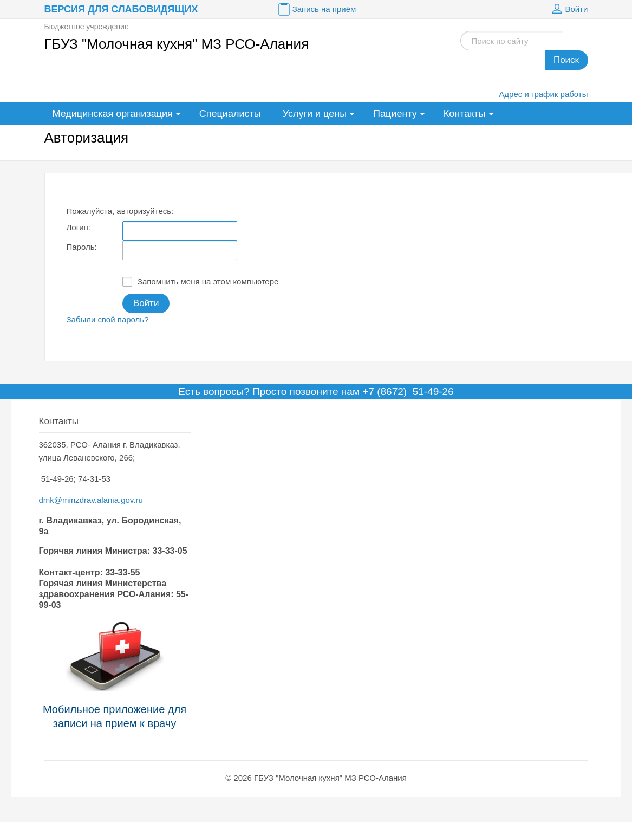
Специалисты (230, 113)
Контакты (465, 113)
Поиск (566, 60)
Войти (568, 9)
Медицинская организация (113, 113)
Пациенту (395, 113)
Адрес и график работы (543, 94)
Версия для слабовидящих (121, 9)
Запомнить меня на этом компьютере (200, 282)
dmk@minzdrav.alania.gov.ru (91, 499)
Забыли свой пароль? (108, 319)
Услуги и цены (315, 113)
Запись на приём (316, 9)
